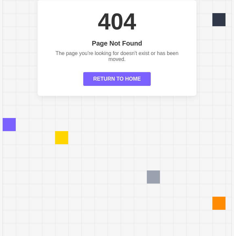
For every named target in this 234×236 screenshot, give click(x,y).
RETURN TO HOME (117, 79)
